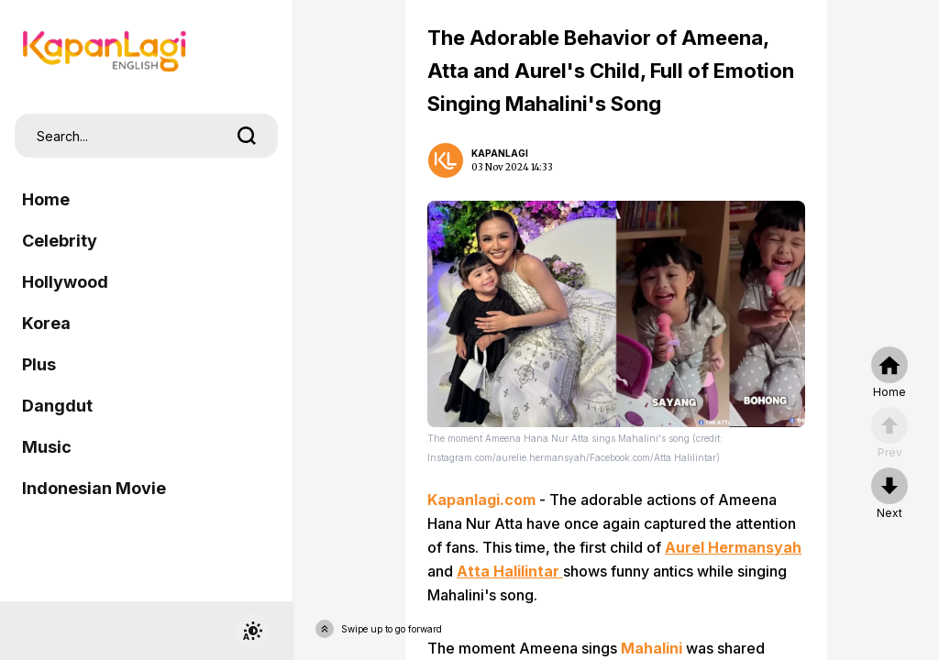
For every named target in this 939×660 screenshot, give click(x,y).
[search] (246, 136)
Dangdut (57, 405)
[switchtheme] (252, 630)
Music (47, 446)
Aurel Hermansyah (733, 547)
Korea (46, 323)
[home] (889, 373)
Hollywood (65, 282)
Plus (39, 364)
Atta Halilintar (510, 571)
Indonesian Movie (94, 488)
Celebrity (59, 240)
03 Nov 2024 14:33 (512, 167)
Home (46, 199)
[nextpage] (889, 494)
